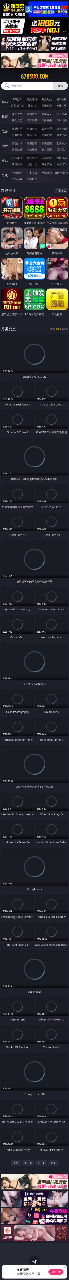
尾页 (53, 1163)
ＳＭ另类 (61, 120)
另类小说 (32, 164)
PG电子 (17, 99)
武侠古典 (61, 158)
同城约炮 (17, 172)
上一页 (28, 1163)
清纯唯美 (32, 149)
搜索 (60, 85)
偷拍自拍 (32, 128)
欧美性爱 (61, 128)
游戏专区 (61, 99)
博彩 (5, 102)
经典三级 (32, 135)
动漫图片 (61, 143)
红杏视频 (17, 179)
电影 (5, 131)
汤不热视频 (61, 172)
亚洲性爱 (17, 128)
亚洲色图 (32, 143)
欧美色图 (47, 143)
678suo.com (35, 76)
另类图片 (61, 149)
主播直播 (47, 120)
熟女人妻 (17, 120)
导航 (5, 175)
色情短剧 (32, 179)
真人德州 (32, 99)
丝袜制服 (32, 120)
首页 (15, 1163)
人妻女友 (47, 158)
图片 (5, 146)
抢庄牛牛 (61, 105)
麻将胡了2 (17, 105)
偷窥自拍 (17, 143)
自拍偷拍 (32, 114)
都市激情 (17, 158)
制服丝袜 (17, 135)
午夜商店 (32, 172)
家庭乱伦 (32, 158)
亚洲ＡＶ (17, 114)
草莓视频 (47, 172)
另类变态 (61, 135)
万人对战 (47, 99)
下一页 (41, 1163)
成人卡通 (47, 128)
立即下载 (56, 1272)
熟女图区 (47, 149)
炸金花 (32, 105)
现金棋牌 (47, 105)
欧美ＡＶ (47, 114)
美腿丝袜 (17, 149)
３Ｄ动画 (61, 114)
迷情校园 (17, 164)
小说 (5, 161)
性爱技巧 (61, 164)
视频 (5, 117)
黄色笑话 (47, 164)
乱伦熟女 (47, 135)
